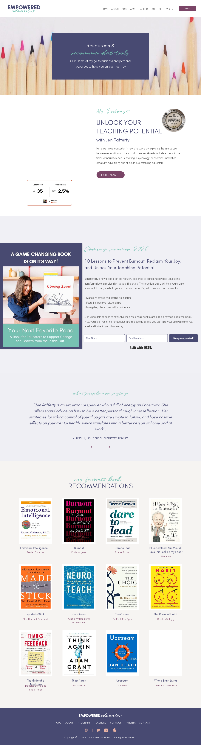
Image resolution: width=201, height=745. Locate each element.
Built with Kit (141, 348)
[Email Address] (147, 338)
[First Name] (104, 338)
